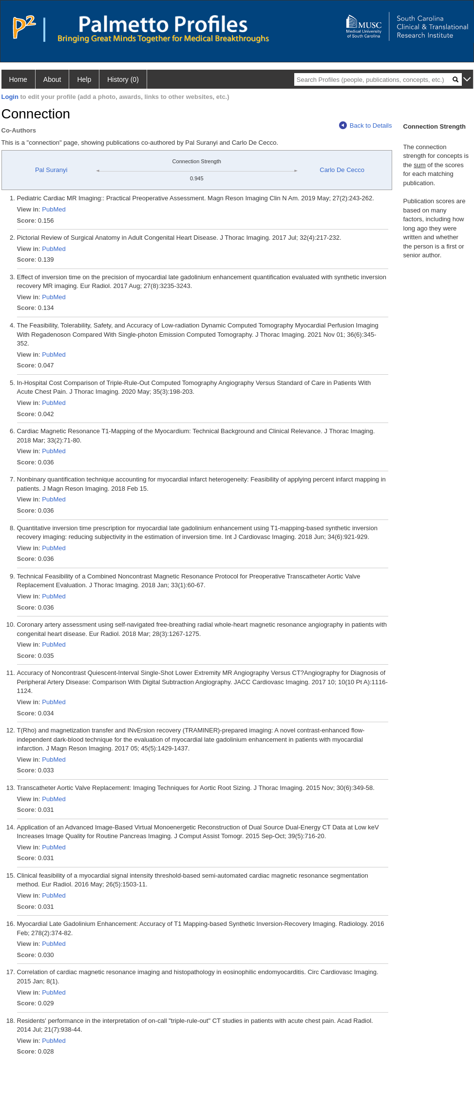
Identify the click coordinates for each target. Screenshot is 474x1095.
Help (84, 79)
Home (18, 79)
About (52, 79)
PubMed (53, 209)
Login (10, 96)
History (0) (123, 79)
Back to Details (365, 125)
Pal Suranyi (51, 169)
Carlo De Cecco (342, 169)
